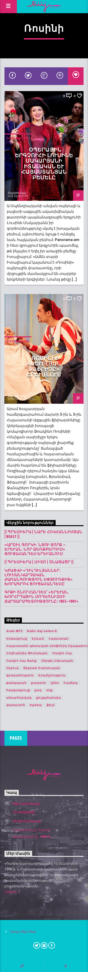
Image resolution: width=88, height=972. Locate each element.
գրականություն (20, 675)
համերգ (70, 683)
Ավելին (12, 892)
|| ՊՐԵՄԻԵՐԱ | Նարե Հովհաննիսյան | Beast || (43, 534)
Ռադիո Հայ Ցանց (21, 660)
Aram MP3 (14, 631)
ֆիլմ (50, 705)
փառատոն (15, 705)
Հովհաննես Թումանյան (27, 653)
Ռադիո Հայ (17, 193)
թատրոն (38, 683)
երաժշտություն (51, 675)
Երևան (38, 638)
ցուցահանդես (48, 697)
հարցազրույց (18, 690)
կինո (55, 683)
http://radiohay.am (26, 804)
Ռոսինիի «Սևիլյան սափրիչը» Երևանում (44, 367)
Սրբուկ (12, 668)
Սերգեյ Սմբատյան (57, 660)
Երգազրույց (16, 638)
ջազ (38, 690)
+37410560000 (23, 812)
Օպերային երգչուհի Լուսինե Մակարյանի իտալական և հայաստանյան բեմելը (44, 164)
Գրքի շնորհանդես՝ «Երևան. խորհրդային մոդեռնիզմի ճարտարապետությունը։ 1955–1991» (41, 597)
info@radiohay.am (26, 821)
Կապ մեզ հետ (23, 932)
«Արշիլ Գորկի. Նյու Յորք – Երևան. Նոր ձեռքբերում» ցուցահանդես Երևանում (35, 550)
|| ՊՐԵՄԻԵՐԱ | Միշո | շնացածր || (39, 562)
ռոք (49, 690)
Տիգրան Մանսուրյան (41, 668)
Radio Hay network (42, 631)
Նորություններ (18, 138)
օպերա (36, 705)
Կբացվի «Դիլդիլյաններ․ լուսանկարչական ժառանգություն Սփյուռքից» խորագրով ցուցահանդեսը (38, 578)
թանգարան (16, 683)
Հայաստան (59, 638)
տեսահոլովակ (19, 697)
